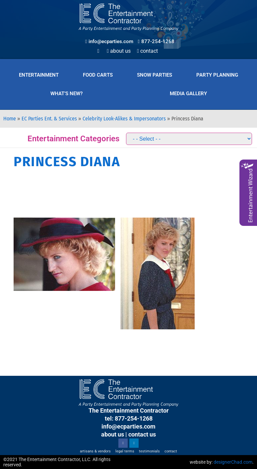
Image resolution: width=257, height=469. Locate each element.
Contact (147, 51)
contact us (142, 434)
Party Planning (217, 75)
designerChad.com (233, 462)
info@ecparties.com (128, 426)
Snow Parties (154, 75)
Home (9, 118)
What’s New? (66, 94)
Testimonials (149, 451)
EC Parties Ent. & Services (49, 118)
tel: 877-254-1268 (129, 418)
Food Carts (98, 75)
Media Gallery (188, 94)
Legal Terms (124, 451)
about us (112, 434)
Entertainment (39, 75)
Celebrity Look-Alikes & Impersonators (124, 118)
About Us (119, 51)
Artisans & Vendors (95, 451)
